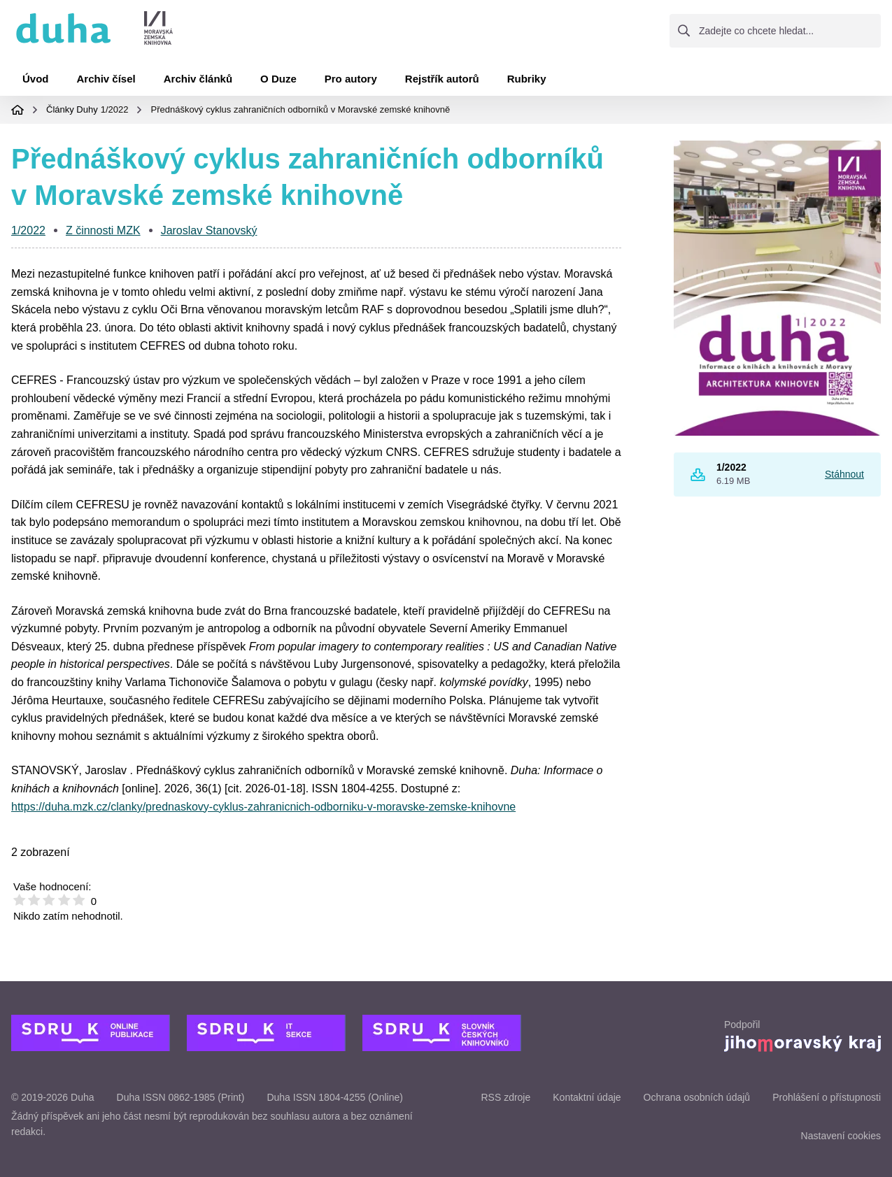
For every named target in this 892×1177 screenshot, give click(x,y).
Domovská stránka (17, 110)
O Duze (278, 79)
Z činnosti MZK (103, 230)
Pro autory (351, 79)
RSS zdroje (505, 1097)
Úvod (35, 79)
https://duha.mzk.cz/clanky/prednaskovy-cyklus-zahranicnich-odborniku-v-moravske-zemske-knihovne (263, 807)
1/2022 (115, 109)
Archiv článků (198, 79)
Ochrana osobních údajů (697, 1097)
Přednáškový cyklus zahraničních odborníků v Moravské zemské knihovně (300, 109)
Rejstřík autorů (442, 79)
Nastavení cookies (841, 1135)
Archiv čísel (106, 79)
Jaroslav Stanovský (209, 230)
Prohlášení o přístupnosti (826, 1097)
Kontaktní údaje (587, 1097)
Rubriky (526, 79)
